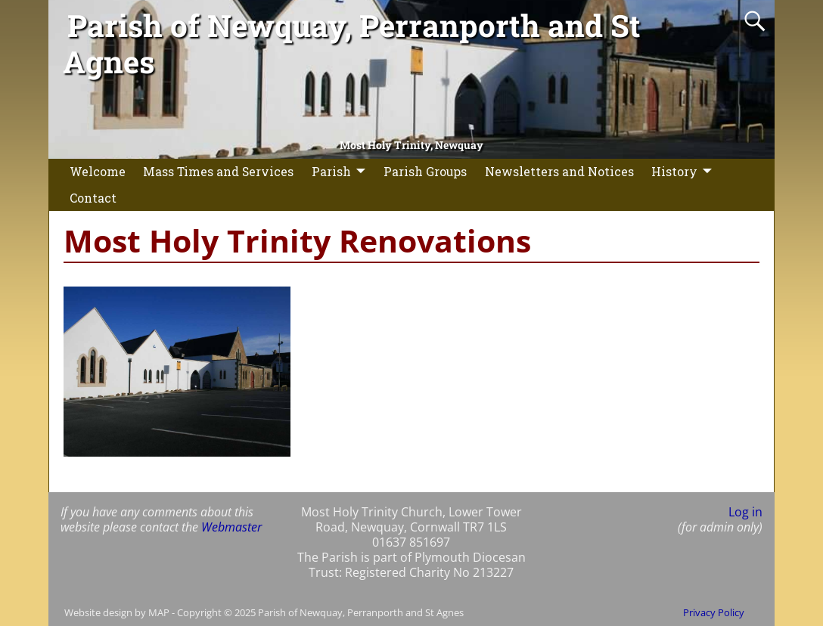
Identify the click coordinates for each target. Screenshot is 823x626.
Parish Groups (425, 171)
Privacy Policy (713, 612)
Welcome (98, 171)
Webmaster (231, 527)
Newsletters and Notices (559, 171)
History (674, 171)
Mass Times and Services (218, 171)
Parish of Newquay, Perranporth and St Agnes (352, 43)
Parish (331, 171)
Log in (745, 512)
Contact (93, 198)
